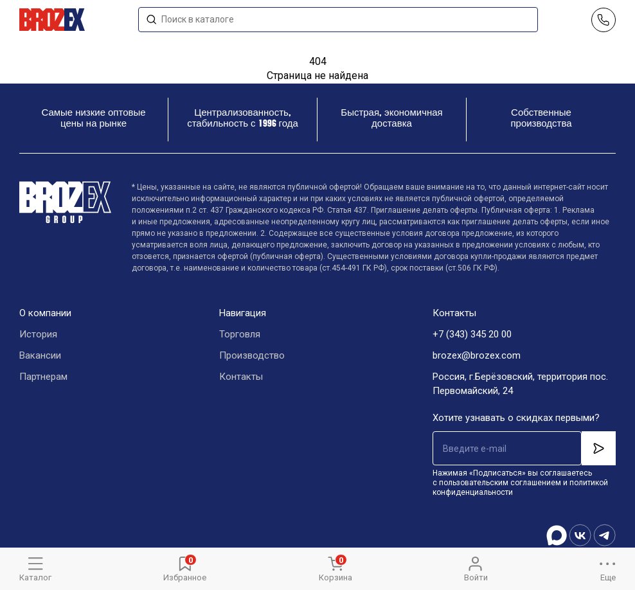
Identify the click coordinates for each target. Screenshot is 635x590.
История (38, 334)
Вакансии (40, 355)
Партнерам (43, 376)
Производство (252, 355)
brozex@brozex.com (477, 355)
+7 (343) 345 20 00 (472, 334)
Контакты (241, 376)
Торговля (239, 334)
